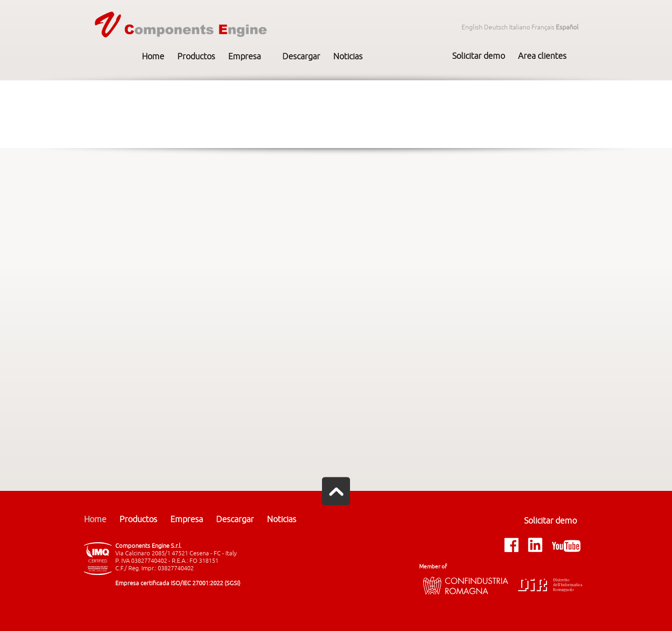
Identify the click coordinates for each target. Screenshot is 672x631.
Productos (196, 56)
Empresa (244, 56)
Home (153, 56)
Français (543, 27)
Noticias (348, 56)
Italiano (519, 27)
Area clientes (542, 56)
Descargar (301, 56)
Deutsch (496, 27)
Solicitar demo (478, 56)
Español (567, 27)
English (472, 27)
